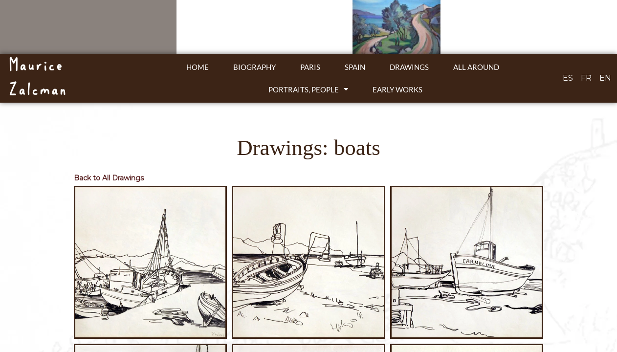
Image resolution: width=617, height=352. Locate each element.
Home (197, 67)
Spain (355, 67)
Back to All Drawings (109, 178)
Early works (397, 89)
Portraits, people (308, 89)
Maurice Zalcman (37, 78)
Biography (254, 67)
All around (476, 67)
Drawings (409, 67)
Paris (310, 67)
